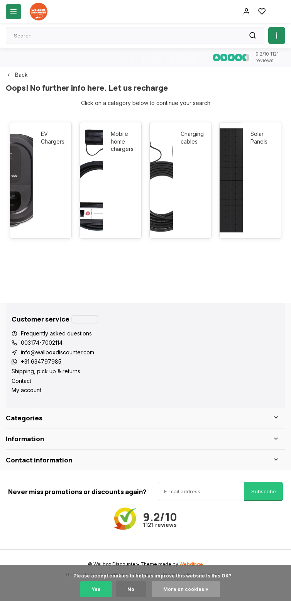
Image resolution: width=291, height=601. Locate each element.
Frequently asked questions (56, 333)
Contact (21, 381)
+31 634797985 (41, 361)
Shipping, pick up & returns (46, 371)
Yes (96, 589)
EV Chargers (52, 137)
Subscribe (263, 491)
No (130, 589)
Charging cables (192, 137)
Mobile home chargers (122, 141)
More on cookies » (185, 589)
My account (26, 390)
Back (17, 74)
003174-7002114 (42, 342)
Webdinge (191, 564)
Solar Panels (258, 137)
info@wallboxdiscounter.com (57, 352)
